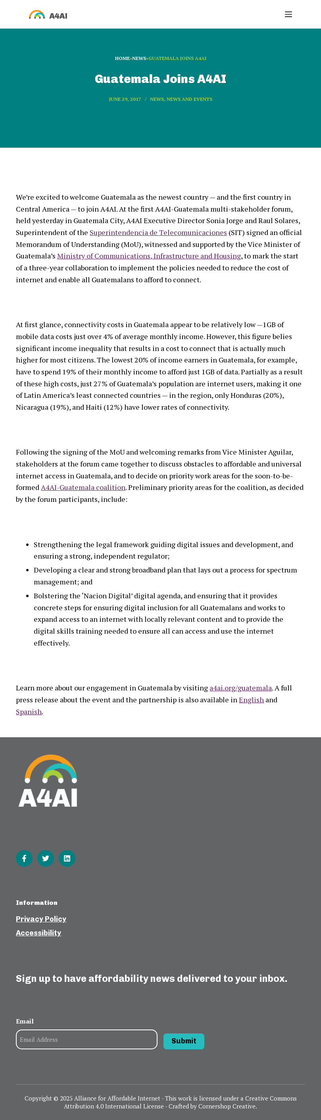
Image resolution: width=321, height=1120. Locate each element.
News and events (189, 99)
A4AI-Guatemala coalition (83, 487)
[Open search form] (262, 14)
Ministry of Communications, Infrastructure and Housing (149, 255)
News (139, 58)
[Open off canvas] (288, 14)
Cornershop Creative (227, 1106)
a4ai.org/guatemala (241, 687)
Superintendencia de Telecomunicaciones (158, 232)
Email (25, 1021)
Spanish (29, 711)
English (251, 699)
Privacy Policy (41, 919)
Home (122, 58)
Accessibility (38, 933)
